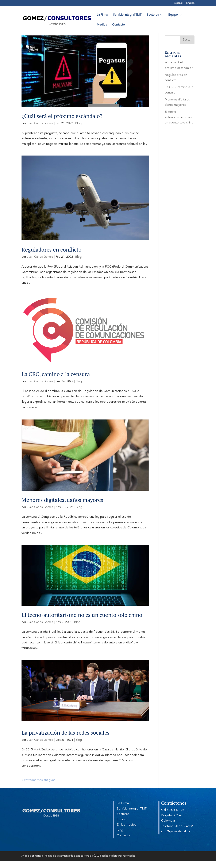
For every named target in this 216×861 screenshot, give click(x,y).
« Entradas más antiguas (38, 780)
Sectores (153, 14)
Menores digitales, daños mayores (62, 499)
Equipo (173, 14)
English (190, 3)
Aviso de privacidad (32, 856)
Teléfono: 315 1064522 (177, 826)
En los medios (126, 824)
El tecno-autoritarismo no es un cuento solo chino (82, 614)
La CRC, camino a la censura (56, 374)
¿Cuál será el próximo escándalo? (62, 115)
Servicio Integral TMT (127, 14)
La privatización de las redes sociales (65, 732)
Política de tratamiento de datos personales (69, 856)
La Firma (102, 14)
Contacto (118, 24)
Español (178, 3)
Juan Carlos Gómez (40, 123)
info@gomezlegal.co (175, 831)
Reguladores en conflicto (51, 249)
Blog (78, 123)
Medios (102, 24)
